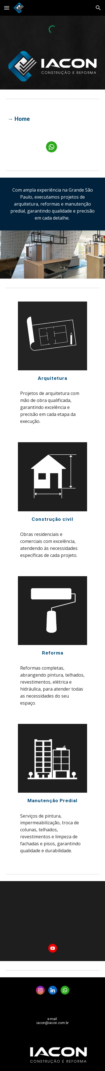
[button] (6, 7)
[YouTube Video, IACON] (52, 913)
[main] (52, 119)
